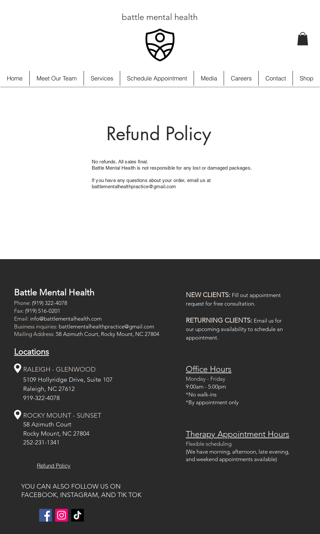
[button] (302, 38)
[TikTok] (77, 515)
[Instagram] (61, 515)
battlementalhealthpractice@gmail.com (106, 326)
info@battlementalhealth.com (66, 318)
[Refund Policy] (53, 465)
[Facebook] (45, 515)
